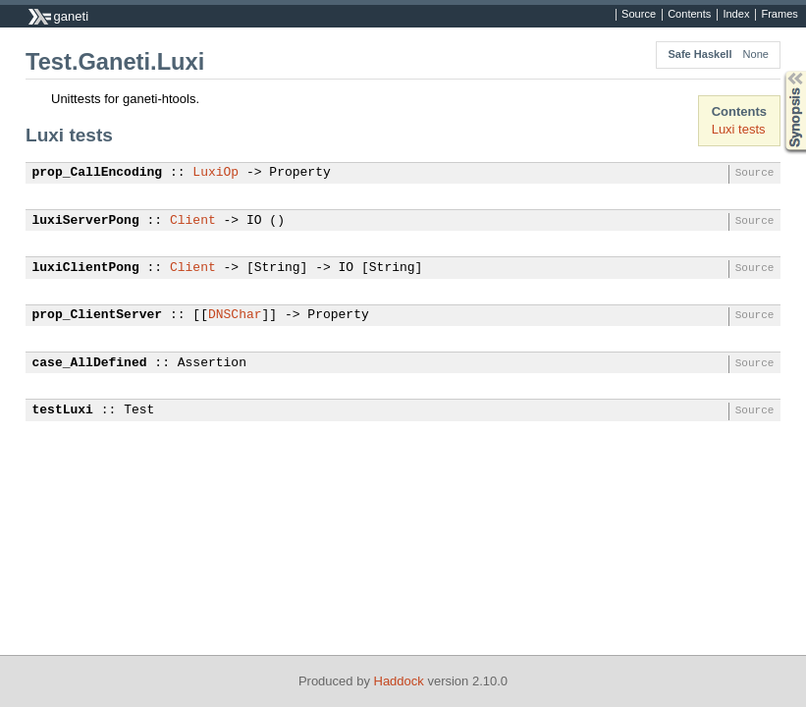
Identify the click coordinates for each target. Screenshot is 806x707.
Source (638, 15)
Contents (689, 15)
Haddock (399, 681)
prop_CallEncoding (97, 173)
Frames (779, 15)
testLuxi (62, 410)
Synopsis (779, 71)
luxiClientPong (85, 268)
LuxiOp (215, 173)
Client (193, 221)
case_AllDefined (89, 363)
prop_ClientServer (97, 315)
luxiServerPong (85, 221)
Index (736, 15)
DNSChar (235, 315)
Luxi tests (739, 129)
